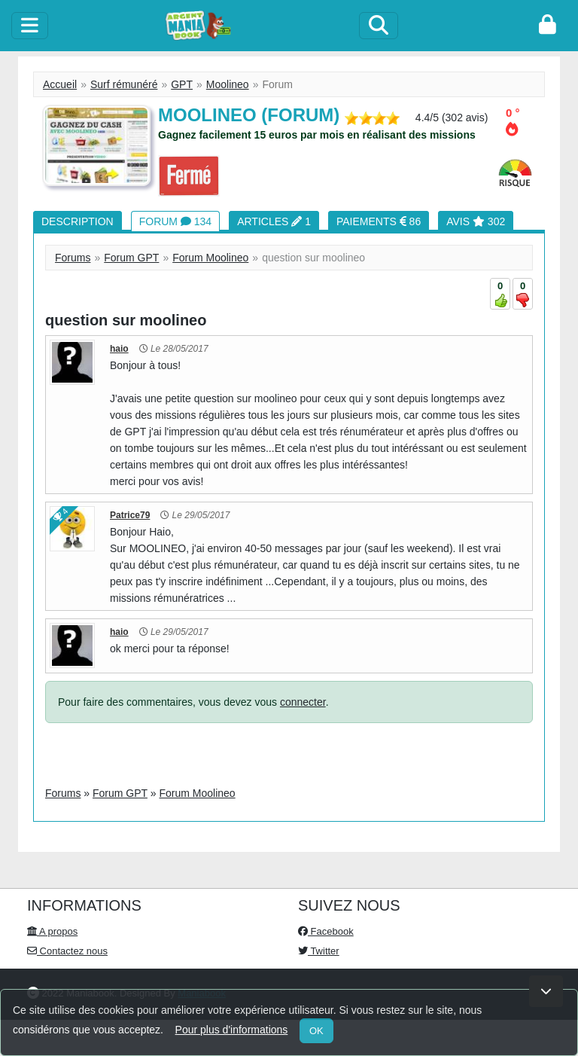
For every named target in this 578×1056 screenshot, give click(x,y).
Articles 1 (274, 221)
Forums (72, 258)
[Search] (378, 25)
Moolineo (227, 84)
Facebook (326, 931)
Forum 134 (175, 221)
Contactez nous (67, 951)
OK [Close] (316, 1030)
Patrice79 (130, 515)
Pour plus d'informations (231, 1030)
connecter (303, 702)
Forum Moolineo (210, 258)
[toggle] (29, 25)
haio (119, 348)
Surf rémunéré (123, 84)
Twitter (318, 951)
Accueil (60, 84)
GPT (182, 84)
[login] (547, 25)
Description (77, 221)
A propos (52, 931)
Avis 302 (475, 221)
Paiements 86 (378, 221)
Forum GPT (131, 258)
